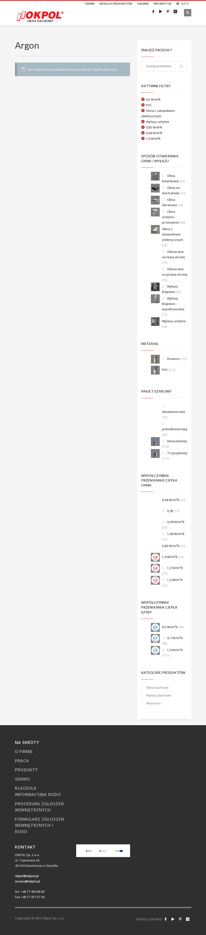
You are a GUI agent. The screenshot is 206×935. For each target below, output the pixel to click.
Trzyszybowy (177, 453)
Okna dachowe (157, 687)
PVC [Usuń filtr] (149, 105)
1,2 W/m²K (175, 568)
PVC (165, 369)
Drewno (173, 358)
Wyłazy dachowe (158, 695)
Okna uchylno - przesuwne (170, 217)
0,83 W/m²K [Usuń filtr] (154, 127)
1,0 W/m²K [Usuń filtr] (153, 138)
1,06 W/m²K (175, 534)
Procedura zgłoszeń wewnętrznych (39, 807)
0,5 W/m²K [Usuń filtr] (153, 99)
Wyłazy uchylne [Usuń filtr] (157, 121)
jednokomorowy (174, 429)
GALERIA (143, 3)
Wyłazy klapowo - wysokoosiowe (173, 303)
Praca (22, 760)
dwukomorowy (173, 411)
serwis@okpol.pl (27, 881)
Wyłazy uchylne (174, 321)
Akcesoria (153, 703)
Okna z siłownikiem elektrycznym (172, 234)
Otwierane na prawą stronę (174, 272)
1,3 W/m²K (175, 580)
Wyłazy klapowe (170, 289)
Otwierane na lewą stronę (173, 254)
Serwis (22, 779)
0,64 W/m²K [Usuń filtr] (154, 133)
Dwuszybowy (177, 441)
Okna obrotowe (169, 202)
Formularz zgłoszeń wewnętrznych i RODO (39, 825)
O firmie (24, 751)
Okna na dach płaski (171, 190)
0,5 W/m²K (170, 627)
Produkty (26, 770)
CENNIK (90, 3)
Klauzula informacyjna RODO (38, 791)
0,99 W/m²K (175, 522)
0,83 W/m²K (170, 546)
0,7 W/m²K (175, 638)
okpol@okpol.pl (27, 876)
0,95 (170, 511)
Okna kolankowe (170, 178)
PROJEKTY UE (162, 3)
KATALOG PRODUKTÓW (115, 3)
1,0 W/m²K (170, 557)
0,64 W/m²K (170, 500)
